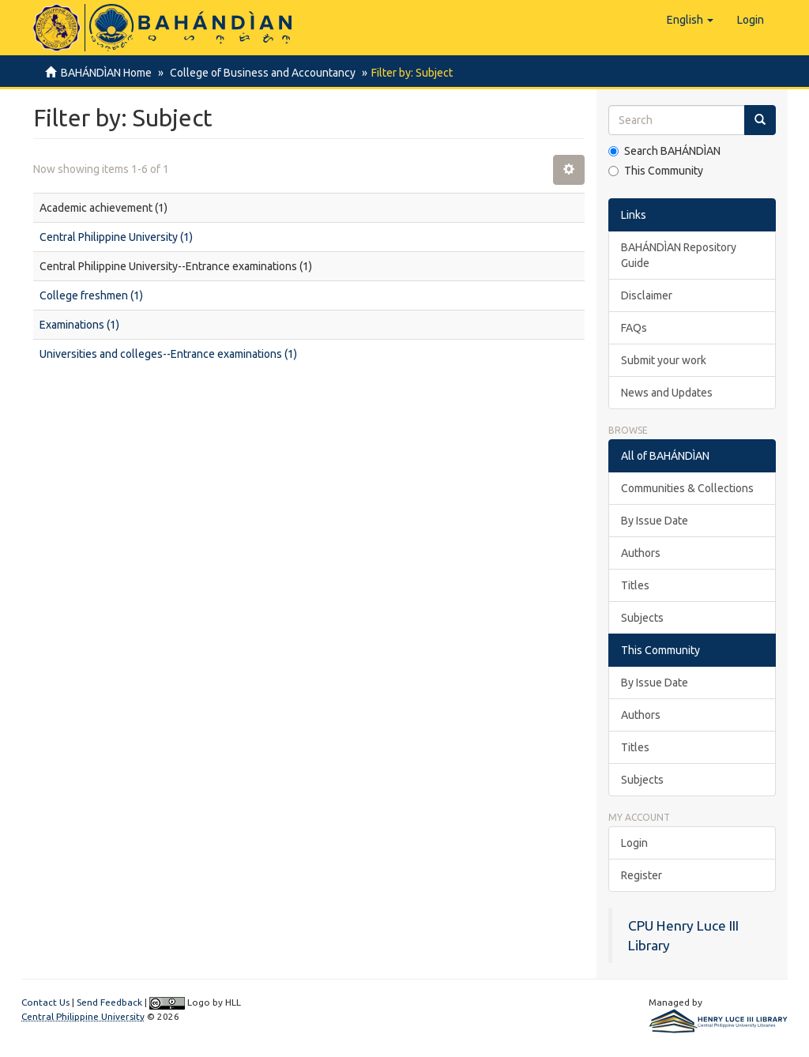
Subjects (642, 617)
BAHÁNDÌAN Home (106, 72)
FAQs (634, 328)
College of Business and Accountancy (260, 72)
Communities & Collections (687, 488)
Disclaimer (646, 295)
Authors (640, 553)
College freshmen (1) (91, 295)
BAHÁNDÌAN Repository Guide (678, 255)
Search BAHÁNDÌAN (664, 151)
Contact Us (45, 1002)
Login (634, 843)
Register (641, 875)
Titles (635, 585)
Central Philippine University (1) (116, 237)
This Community (655, 170)
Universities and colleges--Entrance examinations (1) (168, 354)
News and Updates (667, 392)
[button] (690, 19)
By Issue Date (654, 520)
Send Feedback (109, 1002)
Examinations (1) (79, 324)
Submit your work (663, 360)
